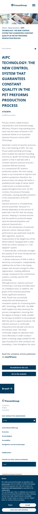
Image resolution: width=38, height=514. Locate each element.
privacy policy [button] (6, 484)
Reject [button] (10, 505)
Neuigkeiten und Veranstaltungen (13, 444)
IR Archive (5, 432)
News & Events (13, 28)
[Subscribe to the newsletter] (34, 420)
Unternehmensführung (10, 428)
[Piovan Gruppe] (19, 5)
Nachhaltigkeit (7, 436)
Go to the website (19, 374)
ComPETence (10, 357)
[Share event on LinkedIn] (35, 49)
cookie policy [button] (6, 490)
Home (4, 28)
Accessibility (6, 440)
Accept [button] (27, 505)
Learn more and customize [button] (19, 510)
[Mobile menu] (34, 6)
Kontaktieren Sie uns (19, 367)
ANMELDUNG (6, 453)
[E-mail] (17, 420)
